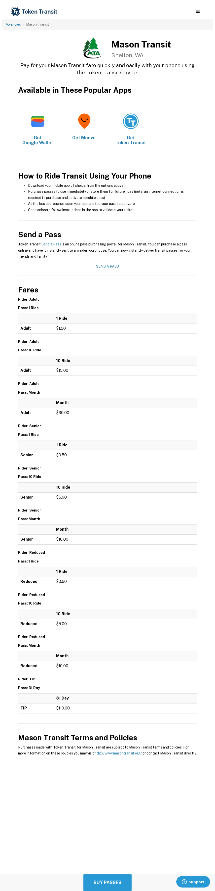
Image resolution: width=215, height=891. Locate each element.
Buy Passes (107, 882)
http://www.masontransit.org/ (118, 753)
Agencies (13, 24)
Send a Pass (51, 244)
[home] (35, 11)
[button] (197, 11)
